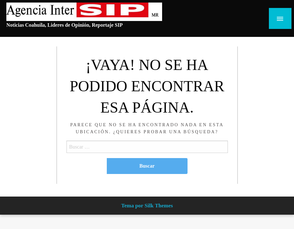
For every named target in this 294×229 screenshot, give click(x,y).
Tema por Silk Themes (147, 206)
